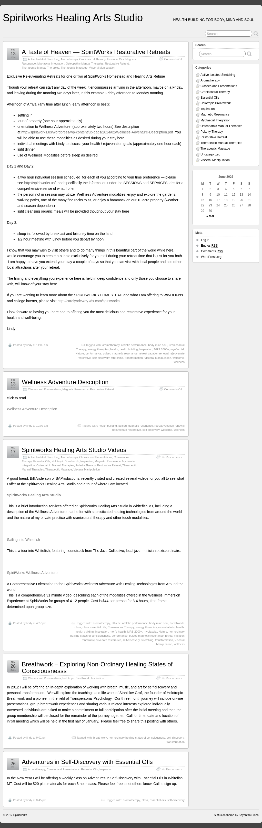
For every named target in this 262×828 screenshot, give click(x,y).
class (78, 627)
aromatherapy (110, 345)
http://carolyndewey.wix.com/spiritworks (88, 301)
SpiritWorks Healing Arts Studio (34, 495)
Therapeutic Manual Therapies (40, 67)
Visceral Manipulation (102, 67)
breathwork (177, 623)
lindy (29, 345)
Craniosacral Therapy (92, 59)
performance (94, 353)
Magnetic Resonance (75, 389)
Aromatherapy (69, 59)
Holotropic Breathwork (65, 461)
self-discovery (100, 357)
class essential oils (94, 627)
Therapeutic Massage (74, 67)
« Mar (210, 216)
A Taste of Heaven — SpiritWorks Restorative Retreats (96, 51)
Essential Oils (115, 59)
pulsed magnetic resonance (120, 353)
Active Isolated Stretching (43, 59)
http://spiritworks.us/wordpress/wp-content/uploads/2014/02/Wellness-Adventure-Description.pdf (97, 132)
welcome (178, 357)
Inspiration (146, 349)
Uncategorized (210, 154)
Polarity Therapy (86, 465)
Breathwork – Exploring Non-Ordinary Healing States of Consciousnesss (97, 667)
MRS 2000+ (161, 349)
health (114, 349)
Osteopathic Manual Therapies (85, 63)
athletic (116, 623)
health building (128, 349)
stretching (117, 357)
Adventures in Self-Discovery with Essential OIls (87, 761)
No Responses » (172, 457)
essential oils (166, 627)
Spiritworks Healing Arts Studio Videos (74, 449)
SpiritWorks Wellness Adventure (32, 573)
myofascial (177, 349)
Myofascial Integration (50, 63)
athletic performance (134, 345)
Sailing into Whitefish (23, 540)
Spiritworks (20, 814)
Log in (205, 240)
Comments (212, 251)
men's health (118, 631)
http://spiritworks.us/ (40, 183)
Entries (209, 246)
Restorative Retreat (117, 63)
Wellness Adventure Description (65, 382)
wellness (179, 361)
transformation (134, 357)
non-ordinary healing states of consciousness (137, 737)
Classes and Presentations (44, 389)
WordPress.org (211, 257)
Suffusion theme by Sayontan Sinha (236, 814)
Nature (79, 353)
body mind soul (157, 345)
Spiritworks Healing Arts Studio (73, 17)
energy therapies (98, 349)
